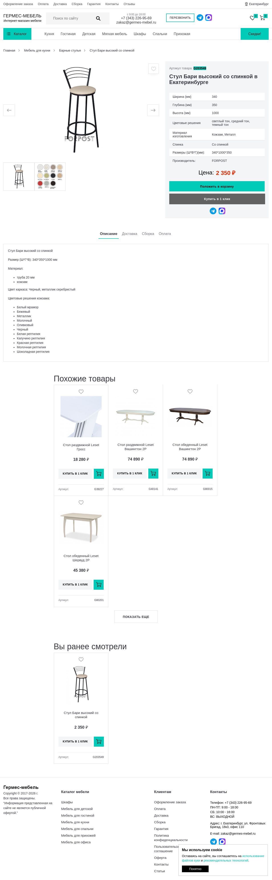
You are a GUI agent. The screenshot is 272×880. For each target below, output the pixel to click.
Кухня (49, 34)
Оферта (160, 855)
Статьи (159, 869)
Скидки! (254, 34)
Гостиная (68, 34)
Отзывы (129, 4)
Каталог (20, 34)
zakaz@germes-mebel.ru (136, 22)
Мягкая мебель (114, 34)
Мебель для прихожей (78, 833)
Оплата (43, 4)
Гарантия (94, 4)
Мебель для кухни (75, 820)
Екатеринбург (259, 4)
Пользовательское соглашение (168, 846)
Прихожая (182, 34)
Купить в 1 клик (217, 196)
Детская (88, 34)
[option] (81, 110)
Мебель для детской (77, 806)
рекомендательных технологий (225, 860)
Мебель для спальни (77, 826)
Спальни (160, 34)
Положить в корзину (217, 184)
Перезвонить (180, 17)
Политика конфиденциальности (171, 835)
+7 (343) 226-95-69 (136, 18)
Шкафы (140, 34)
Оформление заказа (18, 4)
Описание (108, 231)
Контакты (112, 4)
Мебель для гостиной (77, 813)
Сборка (77, 4)
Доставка (60, 4)
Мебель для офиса (76, 840)
